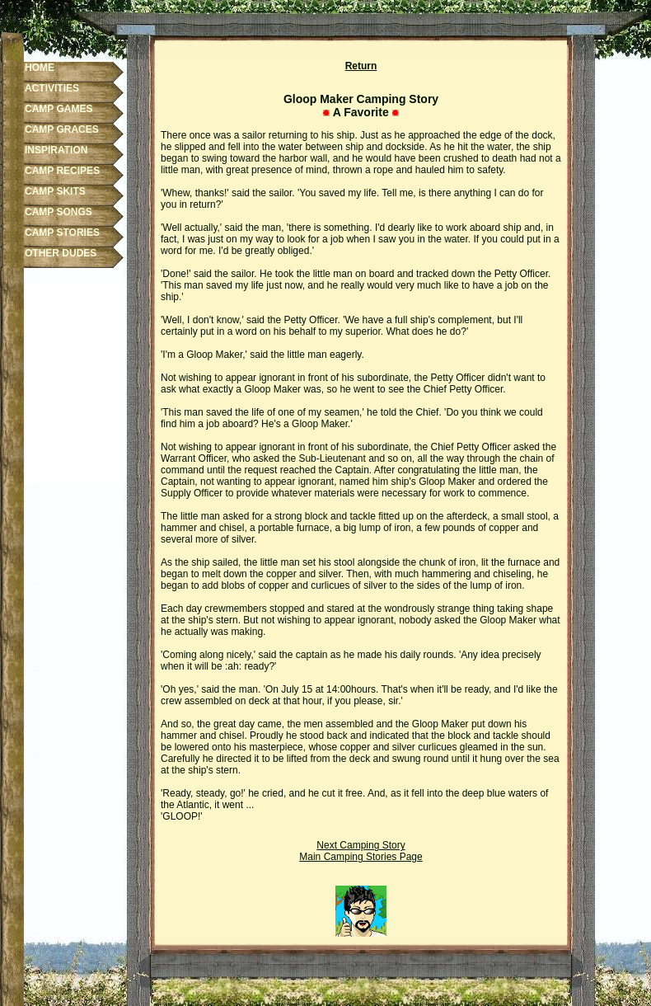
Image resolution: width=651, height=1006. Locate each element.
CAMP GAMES (58, 109)
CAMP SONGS (58, 212)
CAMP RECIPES (62, 170)
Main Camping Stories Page (360, 857)
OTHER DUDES (60, 253)
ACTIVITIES (52, 88)
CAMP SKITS (55, 191)
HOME (39, 67)
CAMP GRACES (62, 129)
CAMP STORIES (62, 232)
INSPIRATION (56, 150)
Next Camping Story (360, 845)
